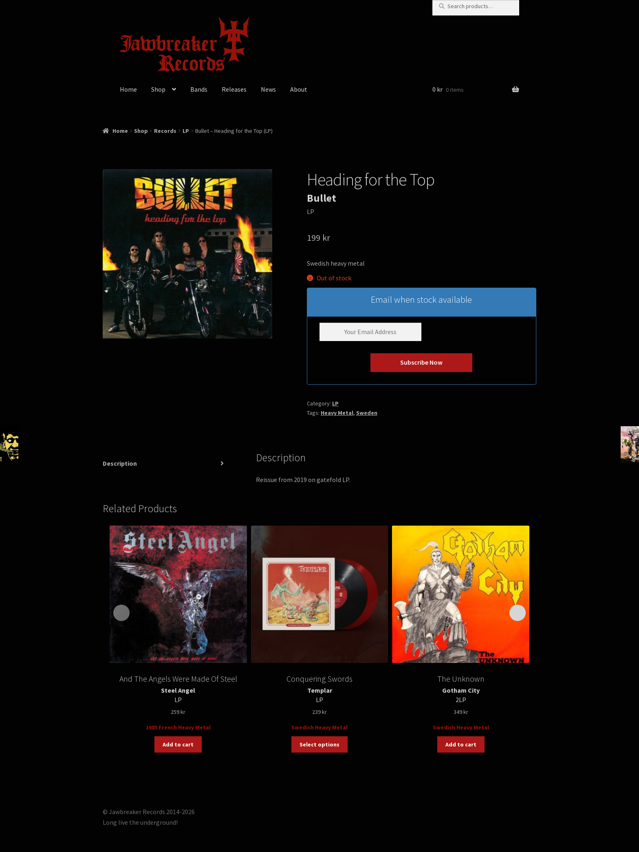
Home (128, 89)
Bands (198, 89)
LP (186, 130)
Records (165, 130)
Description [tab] (120, 463)
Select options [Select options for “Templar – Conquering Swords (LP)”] (319, 744)
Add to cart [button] (178, 744)
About (298, 89)
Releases (234, 89)
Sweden (366, 412)
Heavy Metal (337, 412)
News (268, 89)
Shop (158, 89)
